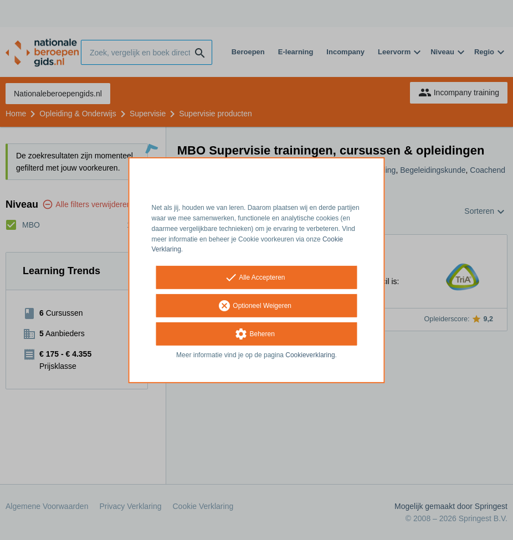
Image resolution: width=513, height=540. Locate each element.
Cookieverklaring (310, 355)
